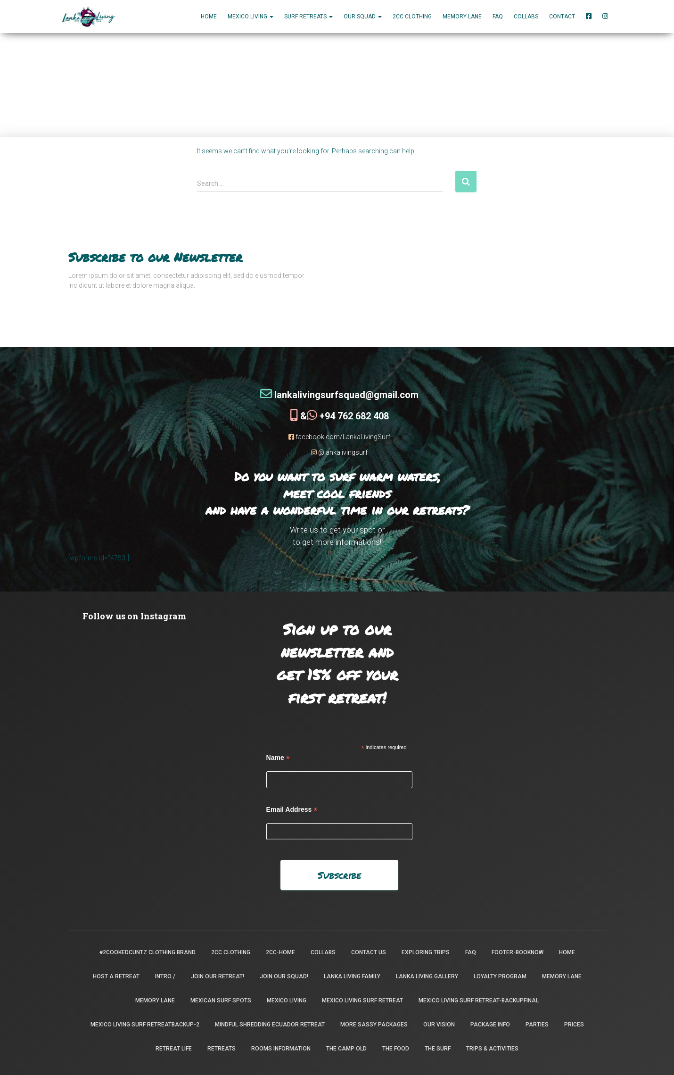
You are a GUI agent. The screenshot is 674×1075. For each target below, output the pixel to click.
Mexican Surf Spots (220, 1000)
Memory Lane (462, 16)
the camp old (346, 1048)
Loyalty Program (500, 976)
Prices (574, 1024)
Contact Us (368, 952)
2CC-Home (280, 952)
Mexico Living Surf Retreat (362, 1000)
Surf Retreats (308, 16)
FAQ (498, 16)
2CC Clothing (412, 16)
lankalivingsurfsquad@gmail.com (339, 394)
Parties (537, 1024)
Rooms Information (281, 1048)
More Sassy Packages (374, 1024)
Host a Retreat (116, 976)
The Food (395, 1048)
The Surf (438, 1048)
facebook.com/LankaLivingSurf (339, 437)
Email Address (292, 809)
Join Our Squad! (284, 976)
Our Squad (363, 16)
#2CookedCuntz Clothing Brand (147, 952)
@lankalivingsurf (339, 452)
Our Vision (439, 1024)
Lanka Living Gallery (427, 976)
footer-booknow (517, 952)
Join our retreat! (217, 976)
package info (490, 1024)
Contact (562, 16)
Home (209, 16)
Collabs (526, 16)
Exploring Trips (426, 952)
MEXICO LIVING (250, 16)
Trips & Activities (492, 1048)
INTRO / (165, 976)
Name (278, 757)
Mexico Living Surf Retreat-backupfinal (479, 1000)
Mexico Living (286, 1000)
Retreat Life (174, 1048)
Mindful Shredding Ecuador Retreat (270, 1024)
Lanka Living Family (352, 976)
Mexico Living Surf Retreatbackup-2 (144, 1024)
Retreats (221, 1048)
